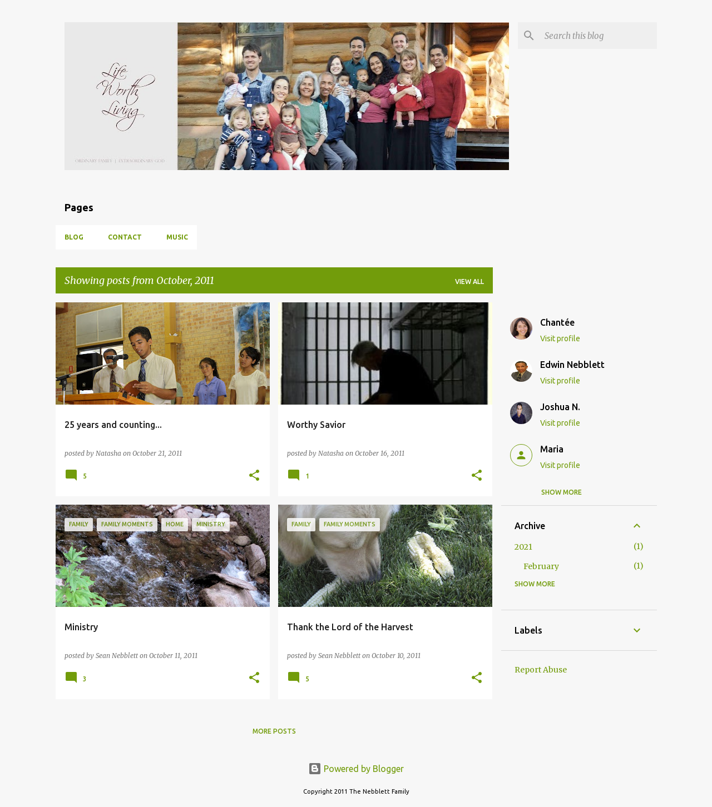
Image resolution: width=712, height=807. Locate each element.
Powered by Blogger (356, 769)
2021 (523, 547)
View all (469, 281)
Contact (125, 237)
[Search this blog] (598, 35)
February (541, 566)
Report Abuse (541, 670)
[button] (254, 476)
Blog (74, 237)
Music (177, 237)
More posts (274, 731)
